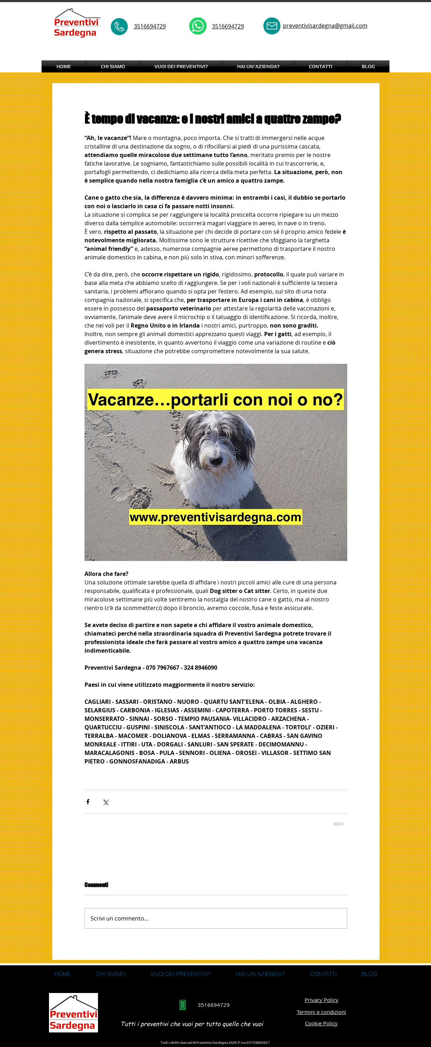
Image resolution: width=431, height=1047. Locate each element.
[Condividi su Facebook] (87, 801)
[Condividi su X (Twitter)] (105, 801)
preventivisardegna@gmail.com (325, 25)
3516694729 (228, 26)
